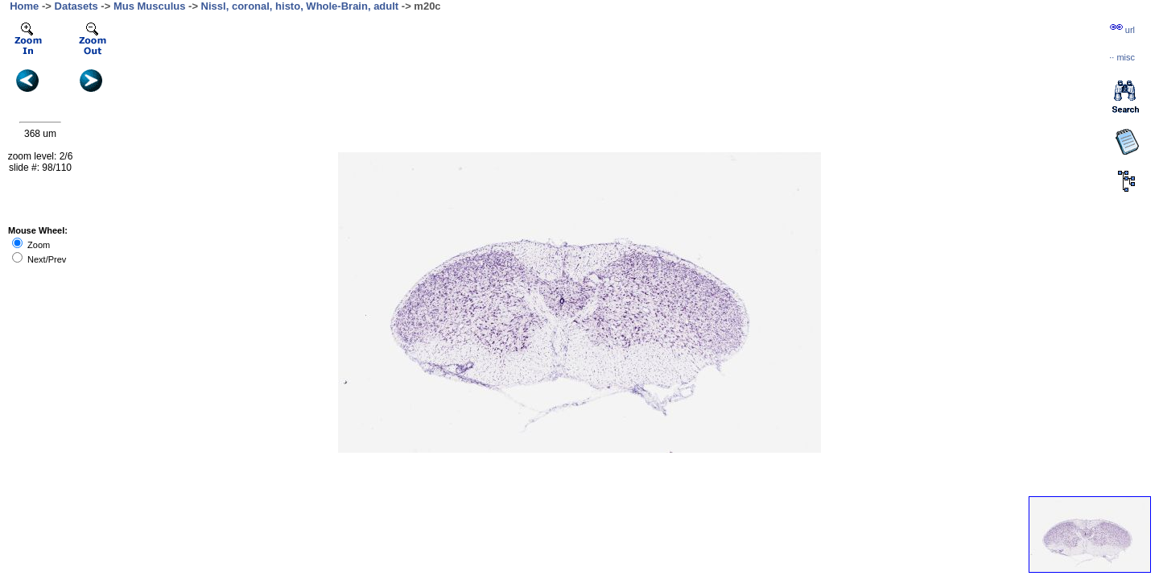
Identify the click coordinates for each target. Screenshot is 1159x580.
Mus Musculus (149, 6)
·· (1122, 57)
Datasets (76, 6)
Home (24, 6)
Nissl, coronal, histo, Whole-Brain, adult (300, 6)
